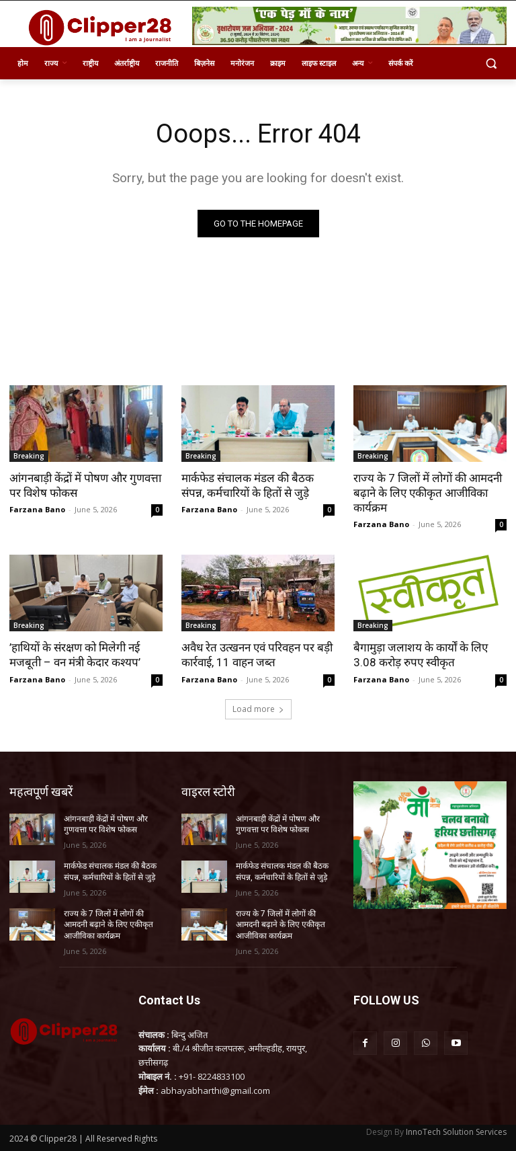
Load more (258, 709)
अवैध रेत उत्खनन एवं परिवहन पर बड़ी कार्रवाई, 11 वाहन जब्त (257, 655)
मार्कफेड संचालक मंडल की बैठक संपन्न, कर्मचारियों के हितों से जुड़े (247, 485)
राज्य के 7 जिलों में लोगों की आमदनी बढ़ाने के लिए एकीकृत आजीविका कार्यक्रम (427, 492)
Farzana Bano (37, 509)
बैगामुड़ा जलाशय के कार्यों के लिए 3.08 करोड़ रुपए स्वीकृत (420, 655)
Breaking (28, 456)
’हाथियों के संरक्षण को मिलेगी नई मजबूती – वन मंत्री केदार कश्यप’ (74, 655)
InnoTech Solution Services (456, 1132)
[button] (491, 63)
